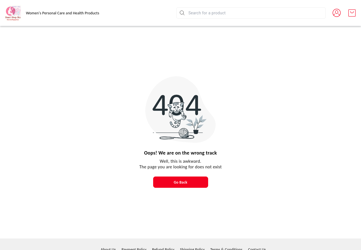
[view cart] (351, 13)
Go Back (180, 182)
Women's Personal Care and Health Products (62, 13)
